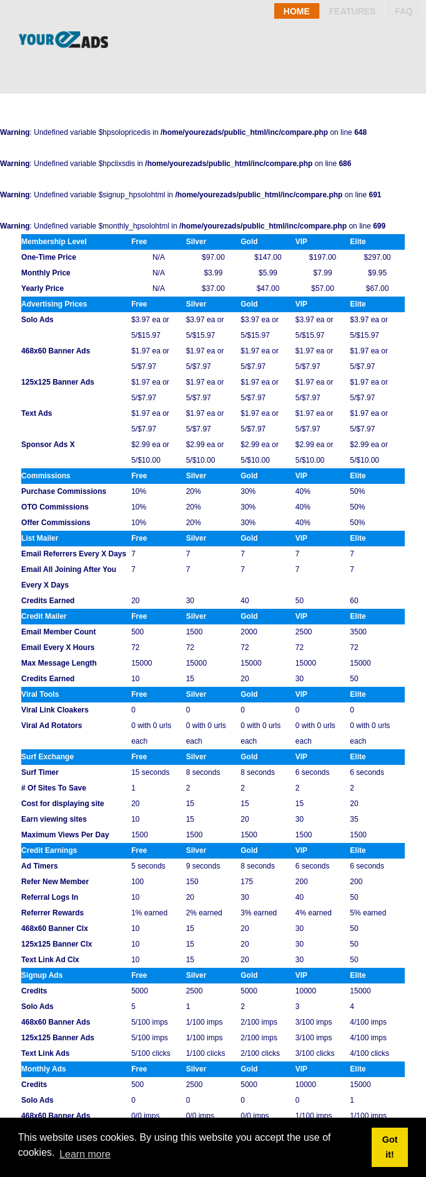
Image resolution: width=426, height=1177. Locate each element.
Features (352, 11)
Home (297, 11)
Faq (404, 11)
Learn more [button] (85, 1154)
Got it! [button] (390, 1147)
